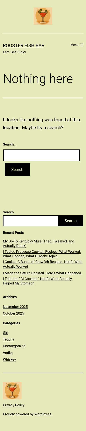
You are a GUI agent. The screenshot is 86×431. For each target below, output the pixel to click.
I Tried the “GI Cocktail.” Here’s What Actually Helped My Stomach (37, 281)
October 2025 (13, 313)
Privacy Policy (14, 405)
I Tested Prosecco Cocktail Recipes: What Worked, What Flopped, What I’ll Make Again (42, 253)
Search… (9, 144)
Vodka (8, 353)
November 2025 (15, 307)
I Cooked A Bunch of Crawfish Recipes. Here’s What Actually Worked (42, 264)
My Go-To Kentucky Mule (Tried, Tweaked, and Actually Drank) (38, 243)
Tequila (8, 339)
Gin (5, 333)
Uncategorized (14, 346)
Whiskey (9, 359)
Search (8, 212)
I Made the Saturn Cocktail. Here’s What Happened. (42, 273)
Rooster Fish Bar (23, 45)
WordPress (42, 414)
